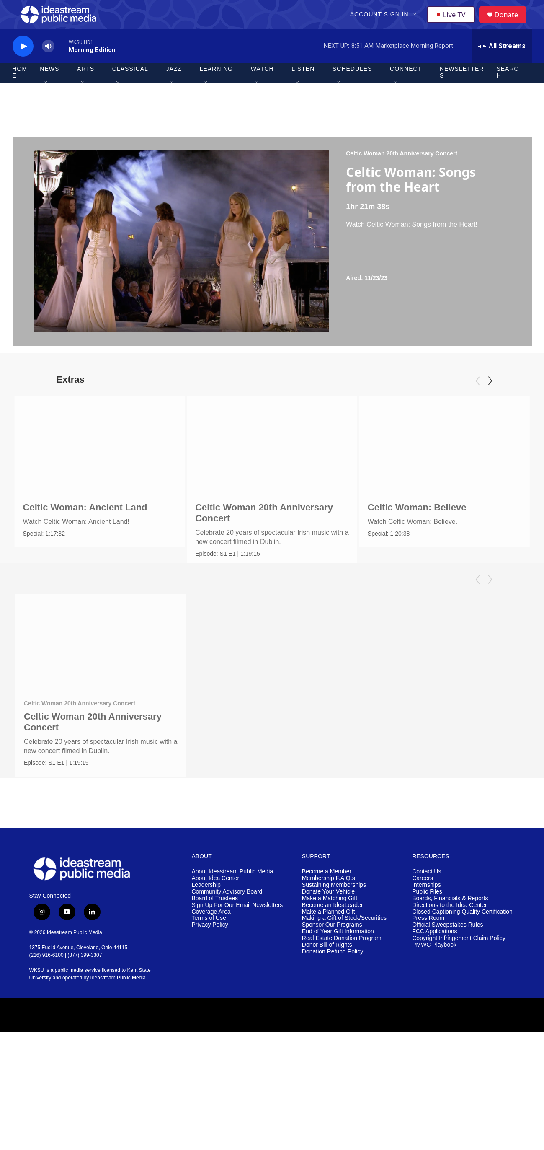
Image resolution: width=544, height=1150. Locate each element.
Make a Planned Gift (328, 972)
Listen (303, 83)
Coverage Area (211, 972)
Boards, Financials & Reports (450, 958)
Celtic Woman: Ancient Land (85, 522)
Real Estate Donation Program (342, 998)
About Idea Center (216, 938)
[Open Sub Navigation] (416, 21)
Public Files (427, 951)
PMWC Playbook (434, 1005)
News (49, 83)
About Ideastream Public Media (232, 931)
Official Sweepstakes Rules (447, 985)
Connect (406, 83)
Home (20, 87)
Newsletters (462, 87)
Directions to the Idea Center (449, 965)
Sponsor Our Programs (332, 985)
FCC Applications (434, 992)
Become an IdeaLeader (332, 965)
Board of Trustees (215, 958)
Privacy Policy (210, 985)
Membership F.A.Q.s (328, 938)
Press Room (428, 978)
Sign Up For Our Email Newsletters (237, 965)
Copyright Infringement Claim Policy (458, 998)
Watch (262, 83)
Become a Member (326, 931)
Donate (510, 22)
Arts (85, 83)
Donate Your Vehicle (328, 951)
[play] (23, 61)
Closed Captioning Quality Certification (462, 972)
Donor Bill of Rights (327, 1005)
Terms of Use (209, 978)
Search (507, 87)
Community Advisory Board (227, 951)
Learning (216, 83)
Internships (426, 945)
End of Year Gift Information (338, 992)
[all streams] (502, 61)
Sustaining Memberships (334, 945)
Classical (130, 83)
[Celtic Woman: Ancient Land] (100, 458)
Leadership (206, 945)
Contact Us (426, 931)
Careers (422, 938)
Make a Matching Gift (329, 958)
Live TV (453, 22)
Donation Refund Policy (332, 1012)
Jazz (173, 83)
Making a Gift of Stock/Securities (344, 978)
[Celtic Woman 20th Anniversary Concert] (233, 458)
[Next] (490, 395)
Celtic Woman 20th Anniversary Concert (401, 168)
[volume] (48, 61)
